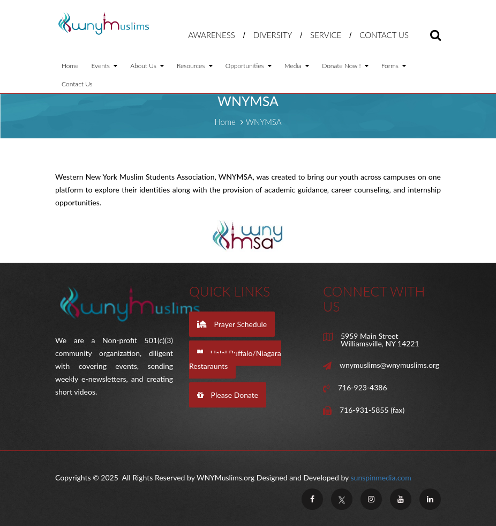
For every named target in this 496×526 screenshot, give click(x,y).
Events (104, 66)
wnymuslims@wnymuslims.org (389, 365)
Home (70, 66)
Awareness (211, 35)
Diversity (272, 35)
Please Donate (227, 394)
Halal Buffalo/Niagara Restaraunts (235, 360)
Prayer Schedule (232, 324)
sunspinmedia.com (381, 477)
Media (296, 66)
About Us (147, 66)
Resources (195, 66)
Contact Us (384, 35)
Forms (393, 66)
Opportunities (249, 66)
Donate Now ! (345, 66)
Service (325, 35)
